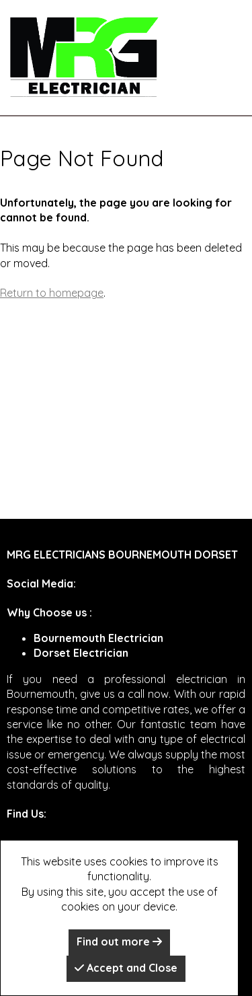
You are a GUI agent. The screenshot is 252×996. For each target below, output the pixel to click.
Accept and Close (126, 967)
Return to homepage (51, 292)
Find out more (119, 941)
